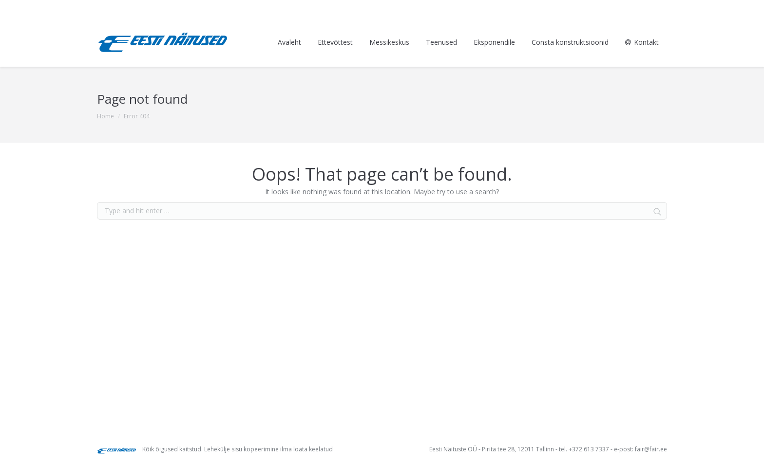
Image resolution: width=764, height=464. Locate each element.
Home (105, 116)
